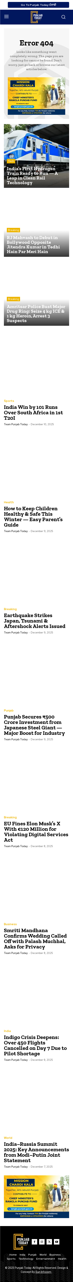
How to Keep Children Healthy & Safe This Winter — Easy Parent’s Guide (33, 516)
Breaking (13, 230)
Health (9, 502)
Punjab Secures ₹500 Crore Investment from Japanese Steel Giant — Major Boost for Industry (34, 724)
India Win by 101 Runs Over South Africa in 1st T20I (33, 412)
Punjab (9, 710)
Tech (11, 161)
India (7, 1031)
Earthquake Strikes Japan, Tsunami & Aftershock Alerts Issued (34, 620)
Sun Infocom (43, 1271)
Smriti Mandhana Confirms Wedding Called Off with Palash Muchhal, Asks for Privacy (35, 938)
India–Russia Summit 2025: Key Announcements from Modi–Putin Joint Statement (36, 1152)
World (8, 1138)
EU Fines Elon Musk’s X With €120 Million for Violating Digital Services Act (36, 831)
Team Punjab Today (16, 424)
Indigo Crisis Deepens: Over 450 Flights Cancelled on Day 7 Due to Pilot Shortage (35, 1045)
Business (10, 924)
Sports (9, 401)
